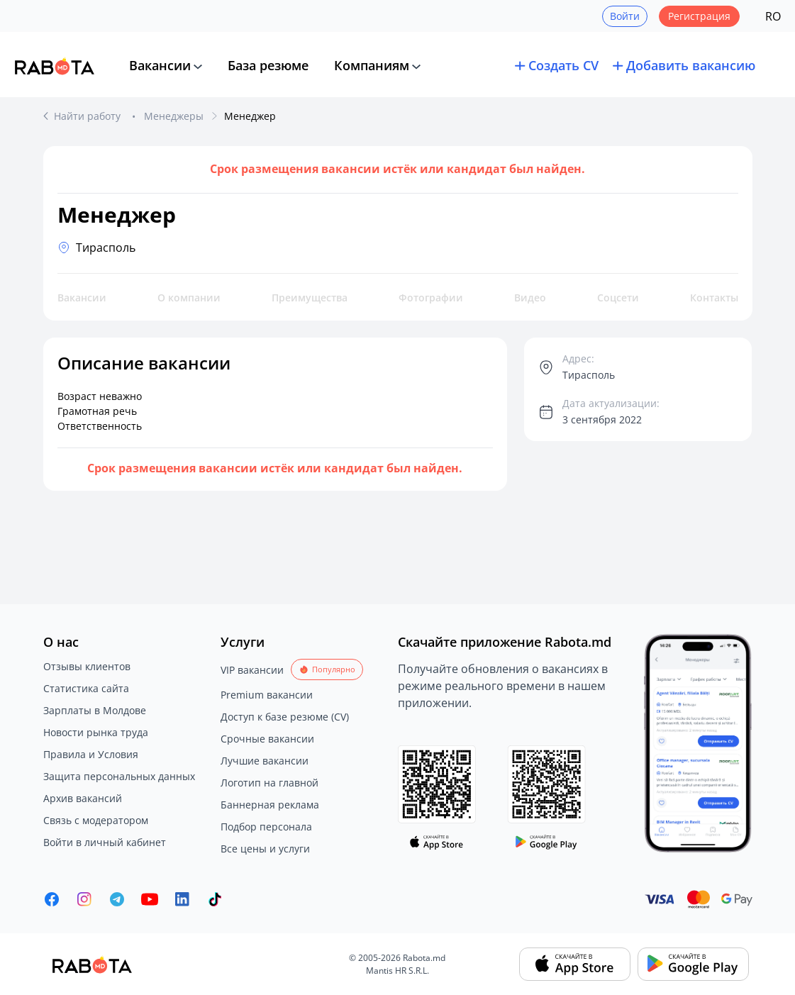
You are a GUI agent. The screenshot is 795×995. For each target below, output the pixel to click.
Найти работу (88, 116)
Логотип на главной (269, 782)
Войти (625, 16)
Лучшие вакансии (264, 760)
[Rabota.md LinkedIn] (182, 899)
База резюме (268, 65)
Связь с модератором (95, 820)
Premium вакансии (267, 694)
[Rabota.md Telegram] (117, 899)
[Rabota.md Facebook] (52, 899)
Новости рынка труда (95, 732)
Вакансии (160, 65)
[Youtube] (149, 899)
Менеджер (250, 116)
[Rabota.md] (55, 66)
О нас (61, 641)
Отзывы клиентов (86, 666)
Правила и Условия (90, 754)
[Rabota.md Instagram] (84, 899)
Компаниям (371, 65)
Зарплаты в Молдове (94, 710)
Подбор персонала (266, 826)
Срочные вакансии (267, 738)
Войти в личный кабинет (104, 842)
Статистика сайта (86, 688)
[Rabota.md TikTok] (215, 899)
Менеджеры (174, 116)
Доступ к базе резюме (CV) (285, 716)
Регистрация (699, 16)
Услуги (243, 641)
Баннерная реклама (270, 804)
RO (773, 16)
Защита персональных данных (119, 776)
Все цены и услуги (265, 848)
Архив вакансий (82, 798)
